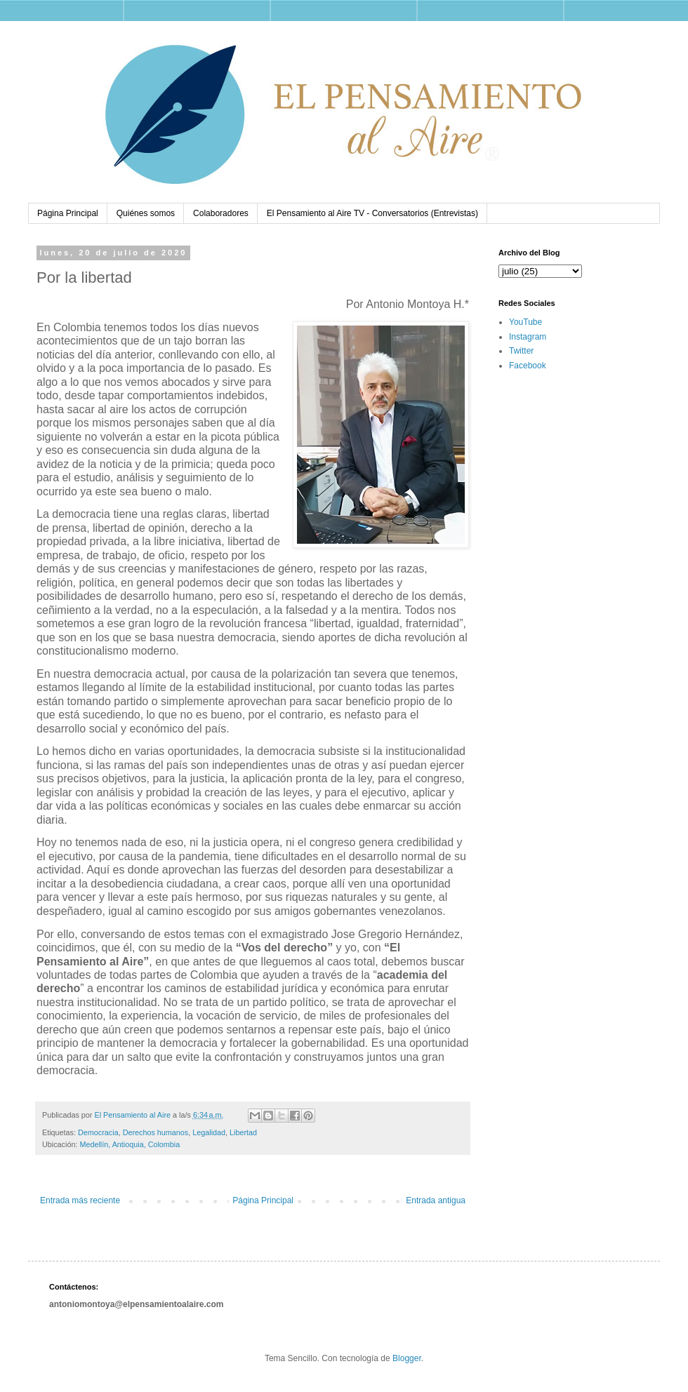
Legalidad (208, 1132)
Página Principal (67, 213)
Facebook (527, 365)
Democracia (98, 1132)
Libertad (243, 1132)
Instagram (527, 337)
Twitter (521, 351)
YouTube (525, 322)
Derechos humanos (156, 1132)
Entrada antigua (435, 1200)
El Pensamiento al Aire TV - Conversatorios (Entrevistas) (372, 213)
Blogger (406, 1358)
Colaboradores (221, 213)
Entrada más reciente (80, 1200)
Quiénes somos (146, 213)
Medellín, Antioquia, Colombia (129, 1144)
